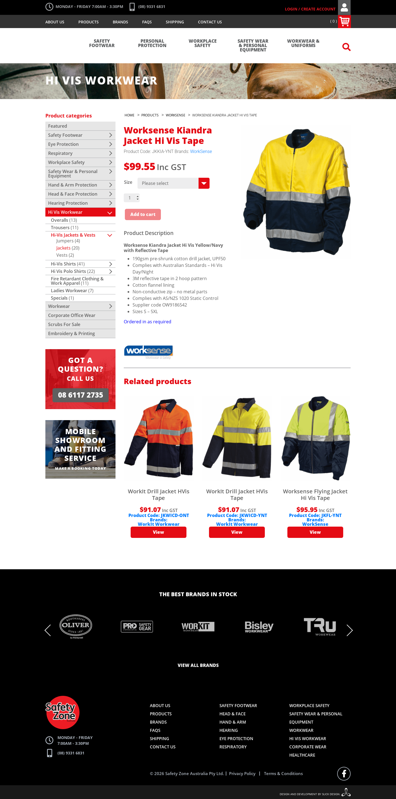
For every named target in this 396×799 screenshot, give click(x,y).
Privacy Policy (242, 773)
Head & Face (232, 713)
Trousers (60, 228)
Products (88, 21)
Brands (120, 21)
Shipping (175, 21)
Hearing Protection (68, 203)
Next (346, 630)
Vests (62, 255)
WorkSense (201, 151)
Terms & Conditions (283, 773)
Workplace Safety (203, 43)
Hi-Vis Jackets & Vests (73, 235)
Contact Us (210, 21)
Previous (51, 630)
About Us (54, 21)
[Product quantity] (132, 197)
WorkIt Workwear (159, 524)
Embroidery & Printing (71, 333)
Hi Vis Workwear (65, 212)
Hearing (228, 730)
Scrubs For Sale (64, 324)
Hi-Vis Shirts (63, 264)
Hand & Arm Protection (72, 185)
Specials (59, 298)
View (158, 532)
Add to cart (142, 214)
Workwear (59, 306)
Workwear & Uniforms (303, 43)
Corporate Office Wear (71, 315)
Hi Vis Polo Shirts (68, 271)
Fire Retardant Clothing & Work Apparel (77, 281)
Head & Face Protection (72, 194)
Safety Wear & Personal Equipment (253, 46)
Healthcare (302, 755)
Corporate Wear (307, 746)
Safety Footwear (102, 43)
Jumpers (65, 241)
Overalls (59, 220)
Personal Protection (152, 43)
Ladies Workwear (69, 291)
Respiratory (60, 153)
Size (128, 182)
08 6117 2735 (80, 395)
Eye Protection (63, 144)
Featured (57, 126)
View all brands (198, 665)
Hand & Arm (232, 722)
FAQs (147, 21)
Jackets (63, 248)
